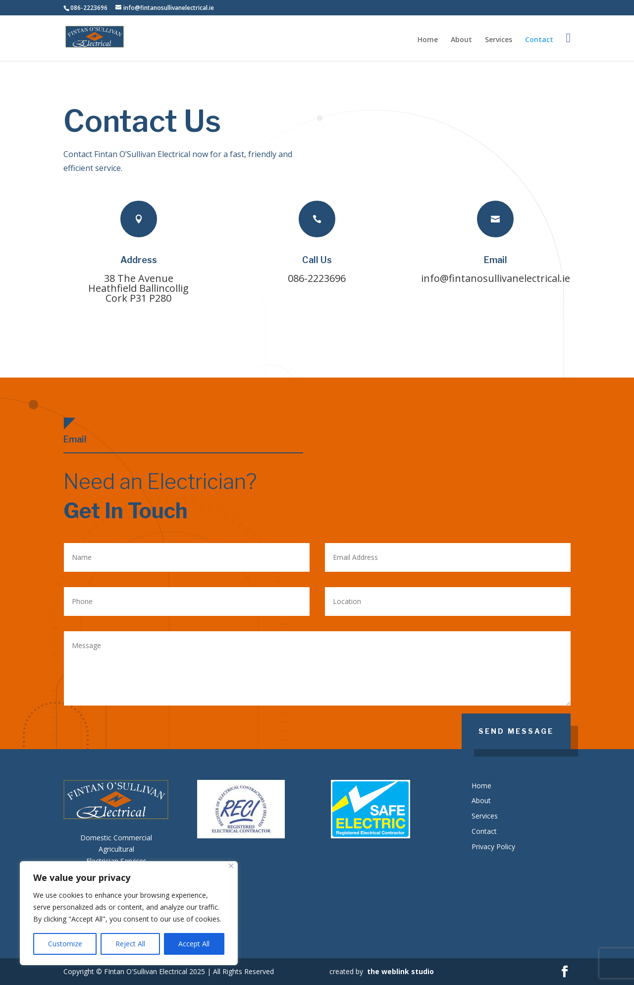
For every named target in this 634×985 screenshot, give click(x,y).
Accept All (194, 943)
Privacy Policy (493, 846)
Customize (65, 943)
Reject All (130, 943)
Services (498, 40)
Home (428, 40)
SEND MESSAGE (516, 731)
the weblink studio (400, 971)
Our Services (564, 355)
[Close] (231, 866)
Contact (539, 40)
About (461, 40)
